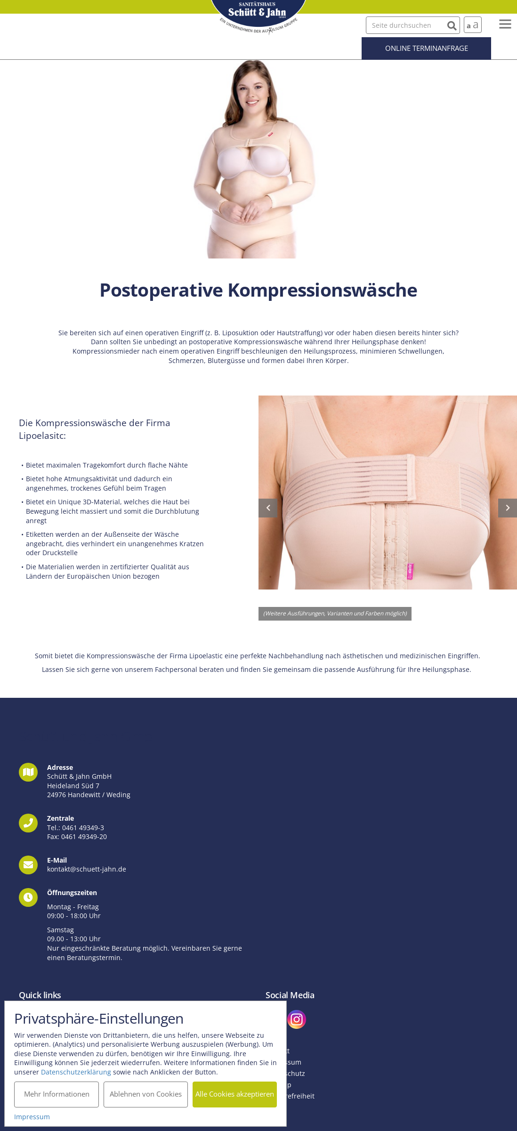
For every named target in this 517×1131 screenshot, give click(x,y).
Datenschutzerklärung (76, 1071)
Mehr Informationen (56, 1094)
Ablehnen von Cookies (146, 1094)
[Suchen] (452, 24)
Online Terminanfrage (426, 48)
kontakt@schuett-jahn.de (86, 868)
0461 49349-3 (83, 827)
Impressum (283, 1062)
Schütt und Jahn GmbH (258, 17)
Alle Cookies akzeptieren (235, 1094)
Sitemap (278, 1084)
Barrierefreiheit (290, 1095)
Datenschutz (285, 1073)
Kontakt (278, 1050)
